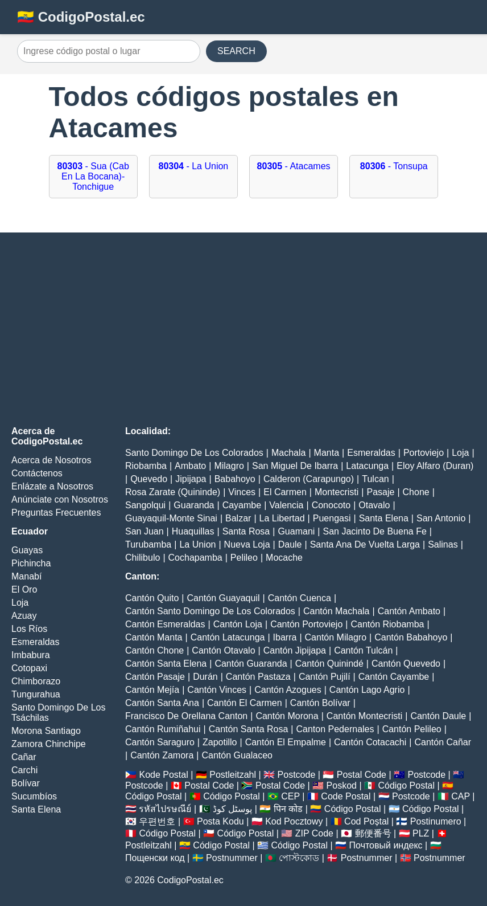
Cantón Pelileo (411, 729)
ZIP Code (314, 833)
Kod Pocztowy (294, 821)
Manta (326, 453)
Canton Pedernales (335, 729)
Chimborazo (35, 681)
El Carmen (285, 492)
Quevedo (148, 479)
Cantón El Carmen (244, 703)
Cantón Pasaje (155, 676)
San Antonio (440, 518)
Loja (19, 602)
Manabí (26, 576)
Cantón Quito (152, 598)
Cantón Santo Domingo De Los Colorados (210, 611)
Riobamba (146, 466)
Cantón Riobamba (387, 624)
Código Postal (406, 785)
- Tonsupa (394, 166)
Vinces (241, 492)
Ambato (190, 466)
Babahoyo (234, 479)
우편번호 (157, 821)
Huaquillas (193, 531)
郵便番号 (373, 833)
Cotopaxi (29, 668)
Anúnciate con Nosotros (59, 499)
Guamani (296, 531)
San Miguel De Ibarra (295, 466)
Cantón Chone (154, 650)
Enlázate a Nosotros (52, 486)
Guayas (27, 550)
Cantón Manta (154, 637)
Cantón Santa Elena (166, 663)
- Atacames (294, 166)
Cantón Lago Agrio (367, 690)
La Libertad (282, 518)
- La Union (194, 166)
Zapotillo (220, 742)
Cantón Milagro (336, 637)
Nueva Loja (247, 544)
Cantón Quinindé (329, 663)
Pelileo (244, 557)
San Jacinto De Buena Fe (374, 531)
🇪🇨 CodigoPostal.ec (81, 17)
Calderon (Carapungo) (308, 479)
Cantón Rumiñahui (163, 729)
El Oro (24, 589)
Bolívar (25, 783)
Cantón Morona (286, 716)
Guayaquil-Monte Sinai (171, 518)
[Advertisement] (243, 329)
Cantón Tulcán (363, 650)
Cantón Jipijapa (294, 650)
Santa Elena (36, 809)
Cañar (23, 757)
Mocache (284, 557)
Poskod (342, 785)
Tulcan (375, 479)
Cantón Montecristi (364, 716)
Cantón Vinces (216, 690)
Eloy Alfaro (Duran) (435, 466)
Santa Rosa (246, 531)
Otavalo (374, 505)
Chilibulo (142, 557)
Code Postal (345, 796)
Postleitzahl (232, 775)
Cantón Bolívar (320, 703)
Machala (288, 453)
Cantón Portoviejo (306, 624)
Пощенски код (155, 858)
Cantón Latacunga (228, 637)
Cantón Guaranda (250, 663)
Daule (290, 544)
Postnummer (232, 858)
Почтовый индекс (386, 845)
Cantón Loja (237, 624)
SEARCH (236, 51)
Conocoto (331, 505)
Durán (205, 676)
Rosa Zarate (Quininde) (172, 492)
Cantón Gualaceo (237, 755)
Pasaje (380, 492)
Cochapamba (195, 557)
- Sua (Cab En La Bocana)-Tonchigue (93, 176)
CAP (460, 796)
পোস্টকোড (299, 858)
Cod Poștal (366, 821)
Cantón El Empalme (285, 742)
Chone (416, 492)
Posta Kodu (220, 821)
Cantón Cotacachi (370, 742)
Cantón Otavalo (223, 650)
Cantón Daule (438, 716)
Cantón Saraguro (160, 742)
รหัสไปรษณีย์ (165, 809)
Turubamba (148, 544)
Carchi (24, 770)
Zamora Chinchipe (48, 744)
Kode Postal (163, 775)
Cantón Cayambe (394, 676)
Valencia (286, 505)
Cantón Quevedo (406, 663)
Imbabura (30, 655)
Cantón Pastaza (258, 676)
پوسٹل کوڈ (232, 809)
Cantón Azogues (287, 690)
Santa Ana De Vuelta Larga (365, 544)
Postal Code (361, 775)
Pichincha (31, 563)
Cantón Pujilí (324, 676)
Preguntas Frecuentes (56, 512)
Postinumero (435, 821)
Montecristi (336, 492)
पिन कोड (288, 809)
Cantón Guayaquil (223, 598)
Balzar (238, 518)
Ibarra (285, 637)
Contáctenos (37, 473)
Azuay (23, 616)
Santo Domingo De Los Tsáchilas (58, 713)
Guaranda (194, 505)
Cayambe (241, 505)
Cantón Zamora (161, 755)
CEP (290, 796)
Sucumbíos (34, 796)
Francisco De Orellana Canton (186, 716)
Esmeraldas (35, 642)
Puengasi (332, 518)
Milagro (229, 466)
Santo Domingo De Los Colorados (194, 453)
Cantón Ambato (409, 611)
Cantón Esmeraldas (165, 624)
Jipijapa (190, 479)
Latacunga (367, 466)
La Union (197, 544)
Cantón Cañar (442, 742)
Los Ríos (29, 629)
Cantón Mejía (152, 690)
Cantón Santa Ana (162, 703)
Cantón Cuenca (299, 598)
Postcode (297, 775)
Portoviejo (423, 453)
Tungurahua (35, 694)
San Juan (144, 531)
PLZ (420, 833)
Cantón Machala (336, 611)
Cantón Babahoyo (410, 637)
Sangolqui (145, 505)
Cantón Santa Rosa (248, 729)
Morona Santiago (46, 731)
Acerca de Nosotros (51, 460)
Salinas (442, 544)
